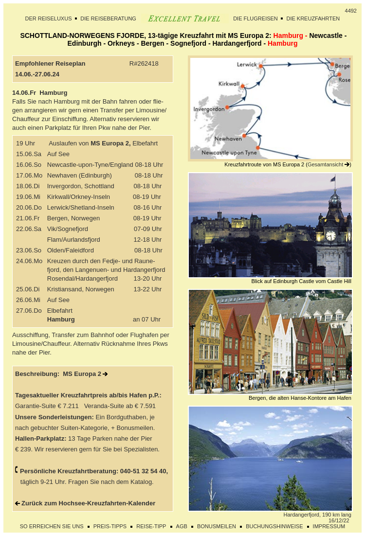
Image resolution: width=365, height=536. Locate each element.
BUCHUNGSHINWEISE (274, 526)
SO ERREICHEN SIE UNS (52, 526)
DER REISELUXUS (48, 18)
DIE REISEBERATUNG (108, 18)
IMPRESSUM (329, 526)
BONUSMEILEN (216, 526)
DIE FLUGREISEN (255, 18)
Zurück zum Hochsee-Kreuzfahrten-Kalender (88, 503)
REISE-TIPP (151, 526)
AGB (181, 526)
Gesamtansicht (325, 164)
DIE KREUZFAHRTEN (313, 18)
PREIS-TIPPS (110, 526)
